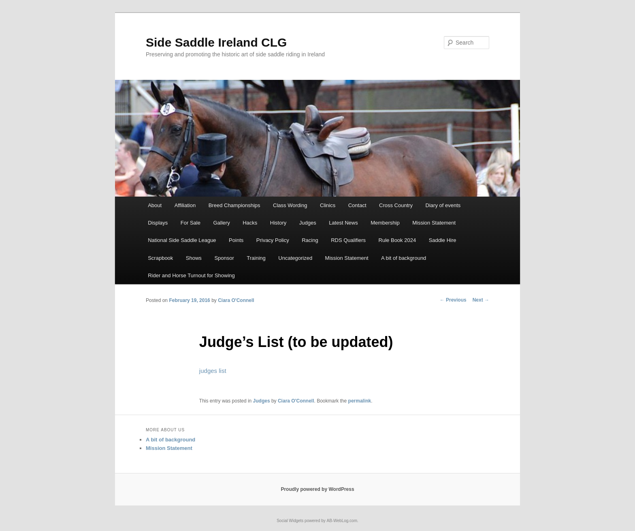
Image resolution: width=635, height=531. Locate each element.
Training (256, 258)
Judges (307, 223)
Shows (194, 258)
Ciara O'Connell (236, 300)
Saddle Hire (442, 240)
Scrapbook (160, 258)
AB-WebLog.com (342, 520)
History (278, 223)
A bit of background (403, 258)
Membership (385, 223)
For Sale (190, 223)
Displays (158, 223)
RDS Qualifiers (348, 240)
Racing (310, 240)
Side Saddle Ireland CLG (216, 42)
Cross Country (396, 205)
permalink (359, 401)
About (155, 205)
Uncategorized (295, 258)
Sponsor (224, 258)
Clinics (327, 205)
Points (236, 240)
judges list (212, 370)
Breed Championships (234, 205)
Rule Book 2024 (397, 240)
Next (481, 300)
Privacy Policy (272, 240)
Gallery (221, 223)
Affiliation (185, 205)
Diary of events (443, 205)
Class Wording (290, 205)
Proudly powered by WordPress (317, 489)
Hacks (250, 223)
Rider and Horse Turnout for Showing (191, 275)
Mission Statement (434, 223)
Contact (357, 205)
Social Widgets (290, 520)
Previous (453, 300)
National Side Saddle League (182, 240)
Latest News (343, 223)
